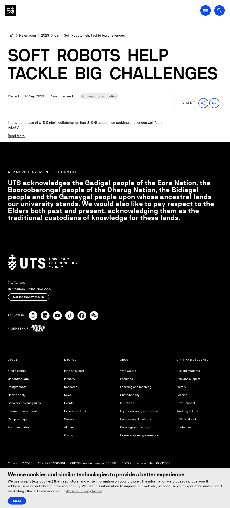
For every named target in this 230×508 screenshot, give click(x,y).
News (68, 395)
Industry (69, 379)
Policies (182, 395)
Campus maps (17, 419)
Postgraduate (17, 387)
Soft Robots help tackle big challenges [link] (94, 35)
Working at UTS (187, 411)
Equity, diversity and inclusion (140, 411)
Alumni (69, 427)
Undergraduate (18, 379)
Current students (188, 370)
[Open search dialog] (219, 10)
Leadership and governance (139, 435)
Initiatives (127, 403)
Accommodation (19, 427)
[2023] (45, 35)
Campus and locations (135, 419)
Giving (68, 435)
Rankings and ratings (135, 427)
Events (69, 403)
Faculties (126, 379)
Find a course (17, 370)
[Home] (12, 35)
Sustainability (129, 395)
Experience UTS (75, 411)
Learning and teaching (135, 387)
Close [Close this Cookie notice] (17, 501)
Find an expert (74, 370)
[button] (203, 103)
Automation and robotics (99, 96)
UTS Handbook (187, 419)
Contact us (184, 427)
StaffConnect (186, 403)
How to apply (16, 395)
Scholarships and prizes (24, 403)
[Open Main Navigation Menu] (205, 10)
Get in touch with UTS (28, 297)
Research (70, 387)
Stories (69, 419)
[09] (56, 35)
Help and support (188, 379)
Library (181, 387)
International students (23, 411)
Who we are (128, 370)
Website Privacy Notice (84, 491)
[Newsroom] (27, 35)
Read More (16, 136)
